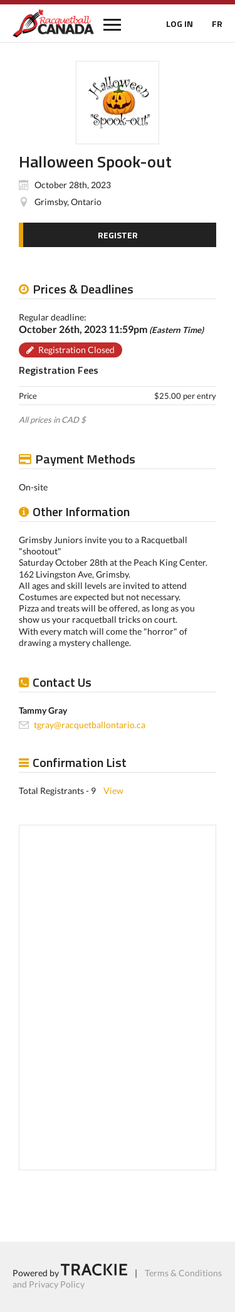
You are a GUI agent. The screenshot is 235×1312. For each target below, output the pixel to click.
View (113, 790)
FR (217, 23)
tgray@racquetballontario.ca (89, 724)
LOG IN (179, 23)
